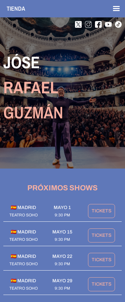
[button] (113, 8)
